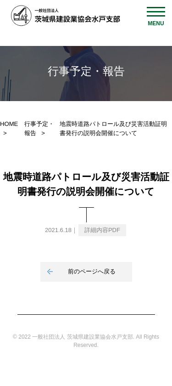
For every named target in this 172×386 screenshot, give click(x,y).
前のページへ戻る (92, 271)
